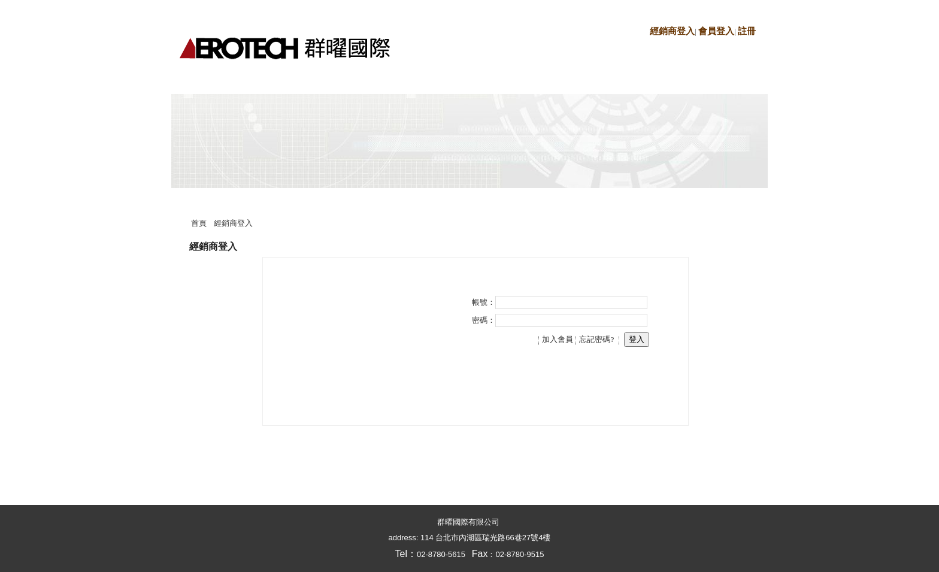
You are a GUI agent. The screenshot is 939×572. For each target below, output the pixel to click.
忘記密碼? (596, 339)
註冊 (747, 31)
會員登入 (716, 31)
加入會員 (557, 339)
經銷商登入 (672, 31)
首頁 (199, 223)
